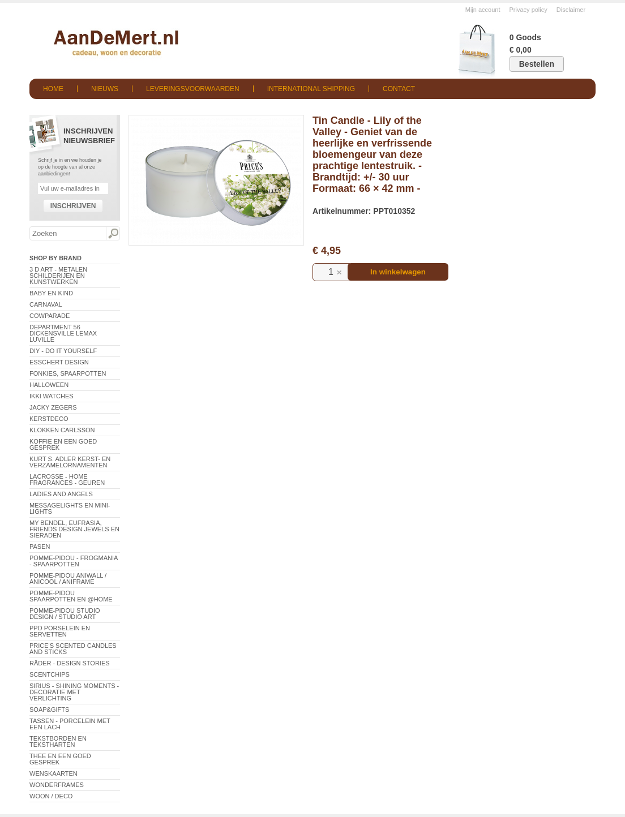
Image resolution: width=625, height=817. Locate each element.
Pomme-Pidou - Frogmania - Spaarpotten (73, 560)
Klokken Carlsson (62, 430)
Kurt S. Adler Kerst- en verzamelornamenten (69, 461)
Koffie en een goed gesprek (63, 444)
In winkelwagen (398, 272)
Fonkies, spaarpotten (67, 373)
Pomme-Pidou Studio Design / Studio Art (64, 613)
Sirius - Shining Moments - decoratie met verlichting (74, 692)
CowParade (49, 315)
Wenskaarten (53, 773)
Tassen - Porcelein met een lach (69, 723)
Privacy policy (528, 9)
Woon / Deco (50, 796)
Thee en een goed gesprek (60, 759)
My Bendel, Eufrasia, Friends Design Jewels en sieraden (74, 529)
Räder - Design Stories (69, 663)
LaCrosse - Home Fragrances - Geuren (67, 479)
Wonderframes (56, 784)
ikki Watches (51, 396)
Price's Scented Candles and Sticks (73, 648)
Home (53, 88)
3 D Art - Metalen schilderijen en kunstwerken (58, 275)
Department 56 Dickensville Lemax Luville (63, 333)
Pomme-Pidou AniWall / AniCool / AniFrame (67, 578)
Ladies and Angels (61, 494)
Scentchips (49, 674)
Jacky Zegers (53, 407)
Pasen (39, 546)
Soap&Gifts (49, 709)
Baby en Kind (51, 293)
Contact (399, 88)
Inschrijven (73, 206)
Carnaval (45, 304)
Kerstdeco (48, 418)
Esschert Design (59, 362)
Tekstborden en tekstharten (58, 741)
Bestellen (536, 63)
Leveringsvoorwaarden (192, 88)
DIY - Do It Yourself (63, 350)
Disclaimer (570, 9)
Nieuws (104, 88)
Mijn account (482, 9)
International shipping (311, 88)
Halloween (49, 384)
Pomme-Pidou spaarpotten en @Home (71, 596)
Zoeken (112, 233)
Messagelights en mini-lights (69, 508)
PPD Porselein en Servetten (59, 631)
